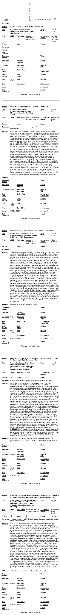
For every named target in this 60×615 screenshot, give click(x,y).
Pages (42, 44)
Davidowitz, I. (15, 495)
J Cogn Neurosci (54, 241)
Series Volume (4, 75)
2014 (12, 36)
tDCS (51, 380)
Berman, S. (45, 106)
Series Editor (4, 70)
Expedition (20, 84)
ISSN (3, 79)
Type (42, 30)
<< (30, 3)
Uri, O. (12, 27)
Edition (43, 74)
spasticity (50, 519)
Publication (21, 36)
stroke (56, 519)
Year (3, 36)
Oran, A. (27, 27)
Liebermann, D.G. (37, 27)
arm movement (23, 127)
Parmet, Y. (36, 106)
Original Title (43, 66)
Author (4, 27)
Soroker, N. (50, 231)
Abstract (5, 50)
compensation (34, 127)
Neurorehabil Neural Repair (55, 119)
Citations (44, 19)
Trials (28, 372)
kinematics (43, 127)
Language (5, 65)
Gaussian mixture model (18, 519)
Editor (42, 60)
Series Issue (19, 75)
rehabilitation (14, 128)
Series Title (21, 70)
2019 (12, 510)
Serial (42, 90)
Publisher (5, 60)
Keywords (5, 47)
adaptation (13, 127)
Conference (44, 84)
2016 (12, 240)
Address (5, 53)
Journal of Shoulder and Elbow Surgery (31, 37)
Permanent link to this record (30, 94)
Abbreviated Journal (44, 37)
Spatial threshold (37, 380)
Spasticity (27, 380)
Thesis (42, 56)
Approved (43, 87)
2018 (12, 372)
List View (37, 19)
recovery (51, 127)
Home (6, 19)
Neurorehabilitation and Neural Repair (32, 118)
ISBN (18, 79)
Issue (19, 44)
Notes (4, 87)
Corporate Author (5, 56)
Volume (4, 44)
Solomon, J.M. (18, 360)
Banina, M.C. (23, 358)
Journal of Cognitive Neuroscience (31, 241)
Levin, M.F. (14, 106)
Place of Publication (21, 61)
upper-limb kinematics (17, 520)
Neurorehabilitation (16, 380)
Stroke (46, 380)
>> (30, 19)
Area (3, 84)
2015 (12, 117)
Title (3, 30)
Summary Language (20, 66)
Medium (43, 79)
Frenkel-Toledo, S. (16, 231)
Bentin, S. (41, 231)
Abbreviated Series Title (44, 70)
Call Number (4, 90)
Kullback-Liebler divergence (37, 519)
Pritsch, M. (20, 27)
